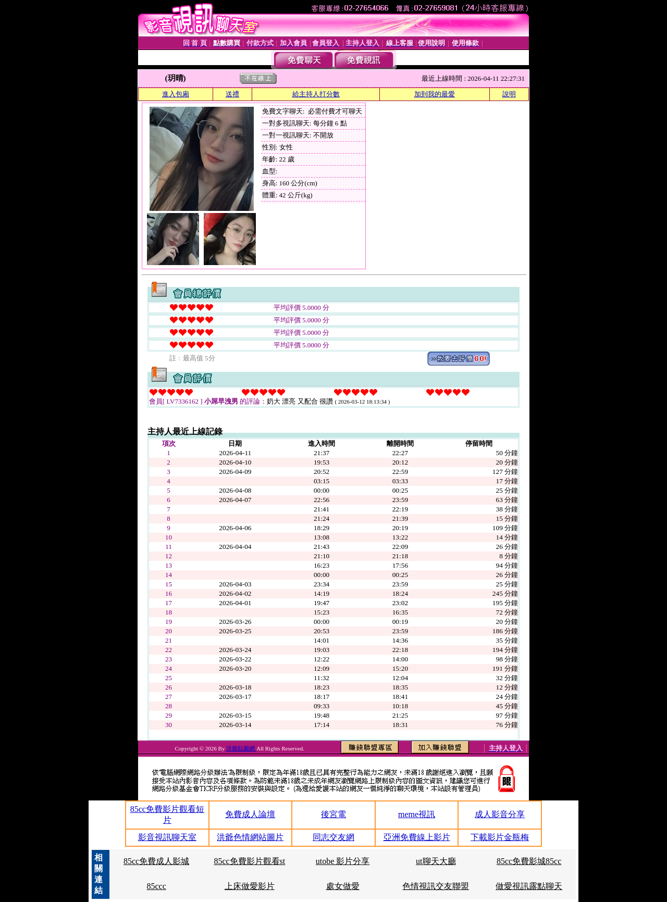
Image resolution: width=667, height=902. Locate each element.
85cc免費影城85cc (529, 861)
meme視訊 (416, 814)
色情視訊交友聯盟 (435, 886)
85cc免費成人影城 (156, 861)
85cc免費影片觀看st (249, 861)
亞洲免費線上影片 (417, 837)
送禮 (232, 94)
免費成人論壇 (250, 814)
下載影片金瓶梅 (500, 837)
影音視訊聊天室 (167, 837)
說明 (509, 94)
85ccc (156, 886)
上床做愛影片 (250, 886)
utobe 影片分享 (343, 861)
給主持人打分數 (316, 94)
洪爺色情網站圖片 (250, 837)
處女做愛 (343, 886)
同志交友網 (333, 837)
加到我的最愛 (434, 94)
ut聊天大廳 (435, 861)
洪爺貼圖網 (241, 748)
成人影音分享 (500, 814)
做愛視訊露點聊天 (529, 886)
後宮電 (333, 814)
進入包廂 (175, 94)
